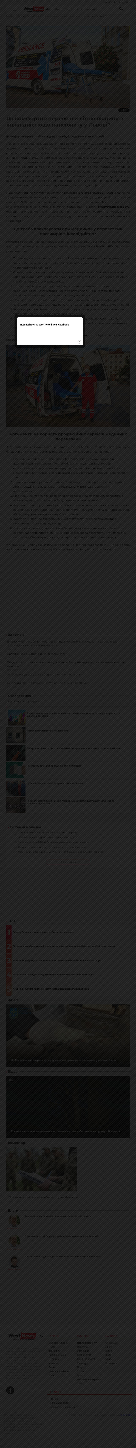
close (97, 734)
